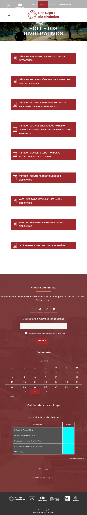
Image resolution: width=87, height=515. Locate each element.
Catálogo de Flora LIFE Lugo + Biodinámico (43, 245)
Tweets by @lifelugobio (43, 478)
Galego (33, 4)
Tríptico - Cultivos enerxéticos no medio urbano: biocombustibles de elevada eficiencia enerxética (46, 130)
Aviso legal (43, 510)
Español (43, 4)
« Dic (12, 396)
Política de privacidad (43, 512)
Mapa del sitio (65, 4)
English (52, 4)
